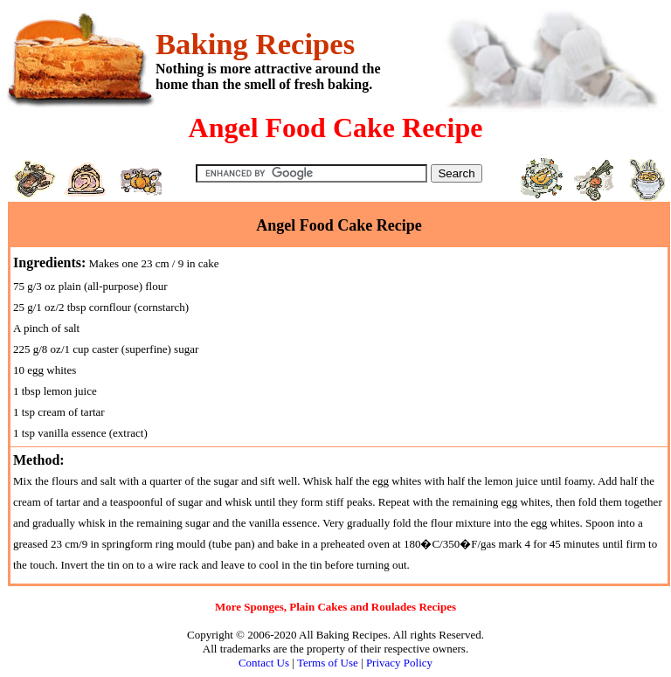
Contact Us (264, 662)
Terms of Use (327, 662)
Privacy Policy (399, 662)
